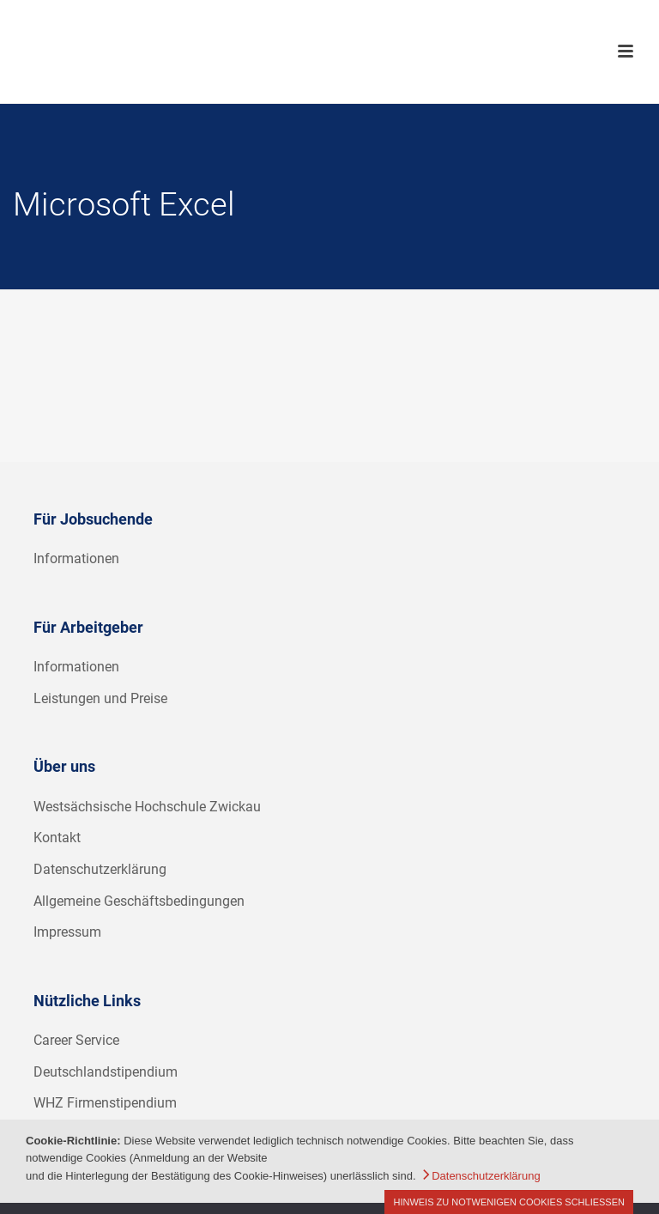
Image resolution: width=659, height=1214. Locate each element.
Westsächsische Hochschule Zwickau (147, 806)
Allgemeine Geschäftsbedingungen (139, 901)
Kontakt (57, 837)
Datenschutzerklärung (99, 869)
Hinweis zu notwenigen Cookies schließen (509, 1202)
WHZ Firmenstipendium (105, 1103)
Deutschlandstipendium (105, 1072)
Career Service (76, 1040)
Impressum (67, 932)
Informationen (76, 558)
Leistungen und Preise (100, 698)
